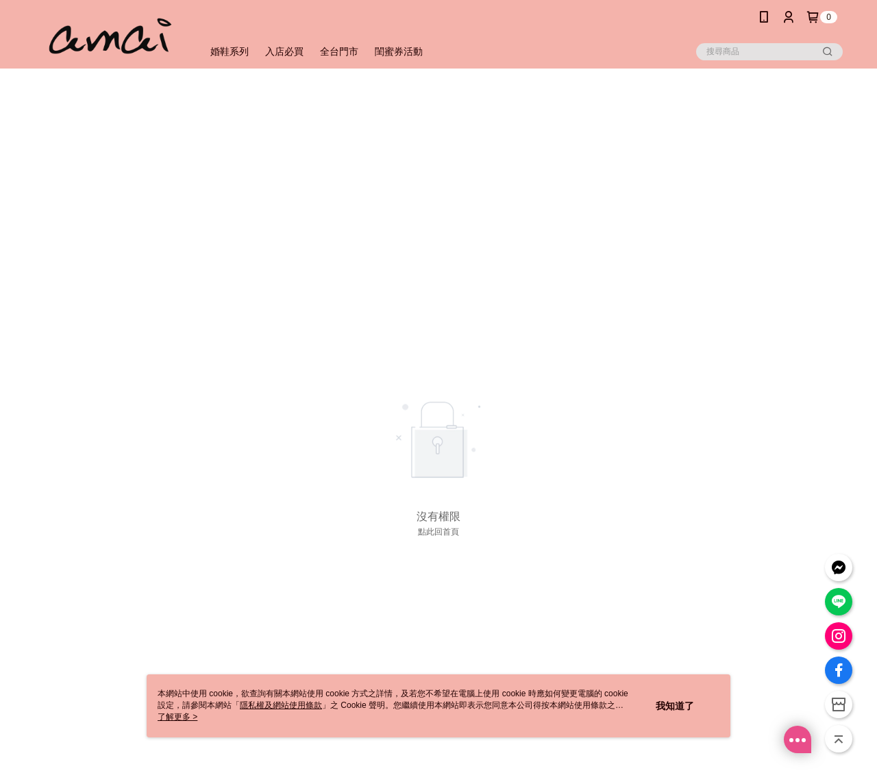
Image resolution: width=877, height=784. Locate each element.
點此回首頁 (438, 532)
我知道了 (675, 705)
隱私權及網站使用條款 (281, 705)
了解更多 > (177, 717)
